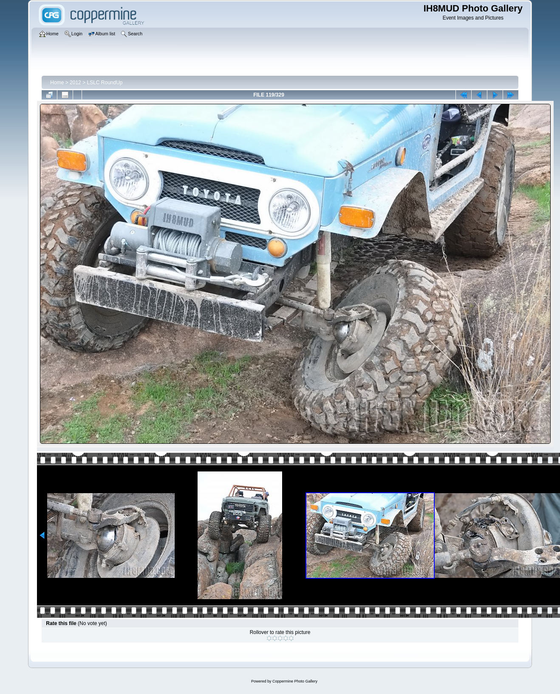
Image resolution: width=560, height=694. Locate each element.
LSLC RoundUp (104, 83)
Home (57, 83)
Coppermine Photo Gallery (294, 681)
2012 (75, 83)
